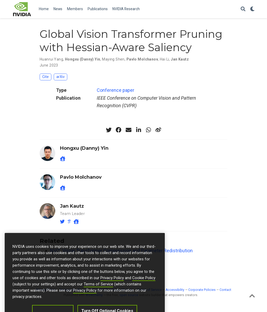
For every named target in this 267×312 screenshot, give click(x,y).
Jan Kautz (180, 59)
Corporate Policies (202, 290)
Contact (225, 290)
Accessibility (175, 290)
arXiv (60, 77)
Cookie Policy (143, 284)
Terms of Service (98, 290)
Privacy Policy (112, 284)
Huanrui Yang (51, 59)
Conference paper (115, 90)
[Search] (243, 9)
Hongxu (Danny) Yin (82, 59)
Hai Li (164, 59)
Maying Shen (113, 59)
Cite (45, 77)
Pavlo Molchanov (142, 59)
